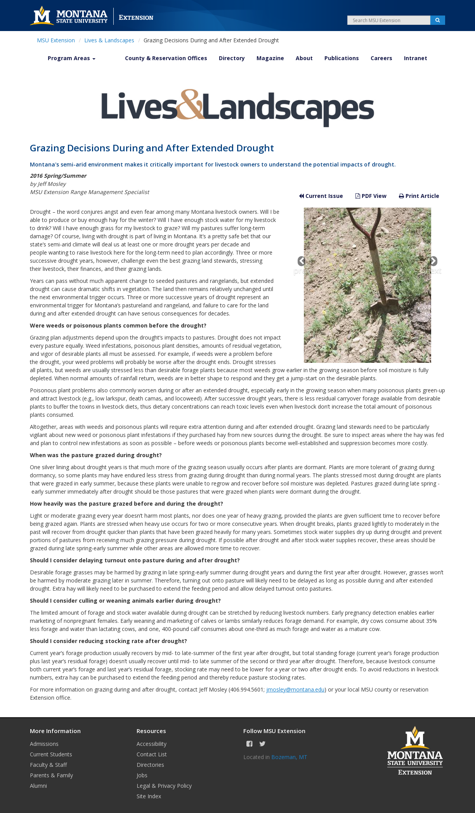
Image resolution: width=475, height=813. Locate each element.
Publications (341, 58)
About (304, 58)
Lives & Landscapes (109, 40)
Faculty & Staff (48, 764)
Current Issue (321, 195)
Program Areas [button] (71, 58)
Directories (150, 764)
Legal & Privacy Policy (164, 785)
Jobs (142, 775)
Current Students (51, 754)
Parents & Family (51, 775)
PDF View (371, 195)
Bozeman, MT (289, 757)
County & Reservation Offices (166, 58)
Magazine (270, 58)
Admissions (44, 743)
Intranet (415, 58)
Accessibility (151, 743)
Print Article (419, 195)
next (433, 266)
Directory (232, 58)
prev (301, 266)
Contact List (152, 754)
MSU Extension (56, 40)
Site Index (149, 796)
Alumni (38, 785)
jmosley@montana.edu (295, 689)
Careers (381, 58)
